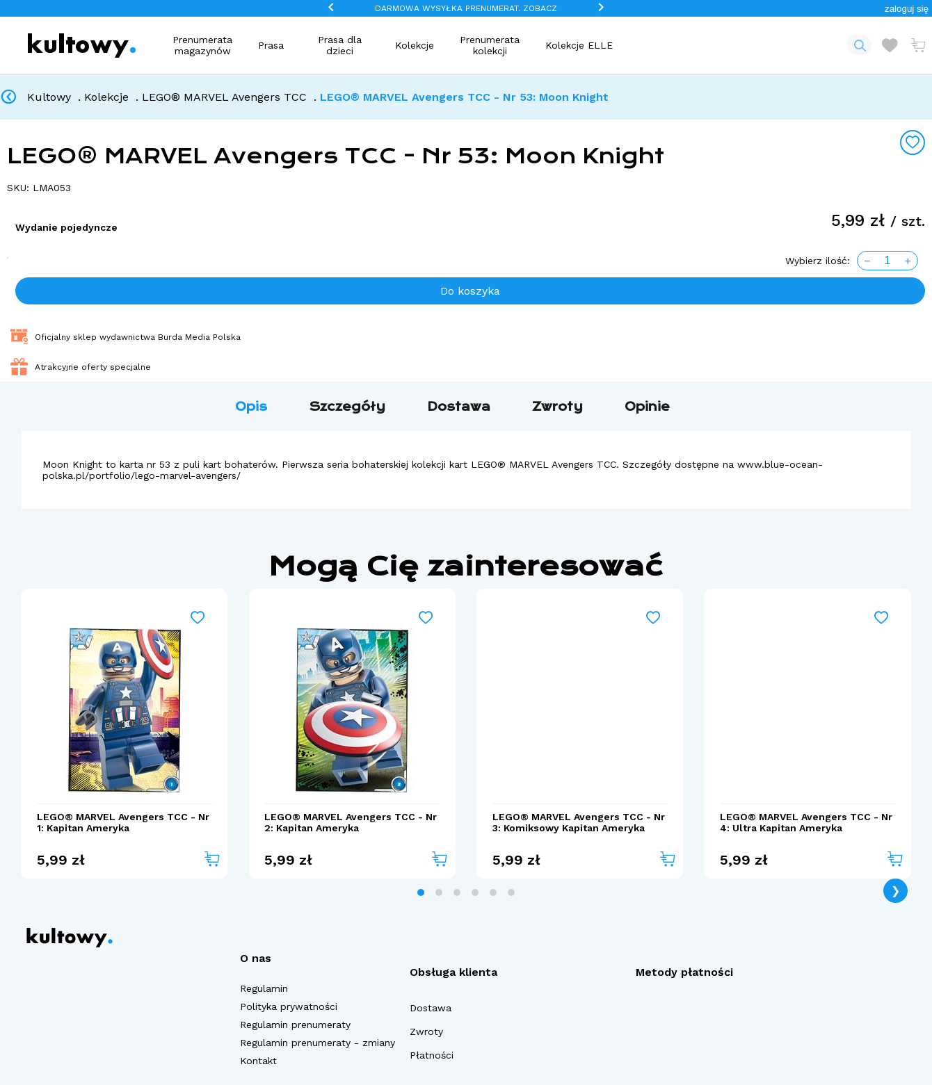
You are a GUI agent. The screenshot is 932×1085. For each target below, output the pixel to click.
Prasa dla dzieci (340, 45)
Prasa (271, 45)
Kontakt (258, 1060)
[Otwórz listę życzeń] (889, 45)
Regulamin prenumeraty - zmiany (317, 1042)
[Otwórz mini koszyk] (918, 45)
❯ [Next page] (895, 891)
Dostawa (430, 1007)
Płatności (431, 1055)
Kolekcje (414, 45)
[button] (906, 8)
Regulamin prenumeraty (295, 1024)
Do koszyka (470, 290)
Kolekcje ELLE (579, 45)
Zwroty (426, 1031)
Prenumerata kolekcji (490, 45)
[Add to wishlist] (912, 142)
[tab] (421, 892)
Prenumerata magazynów (202, 45)
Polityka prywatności (288, 1006)
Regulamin (264, 988)
